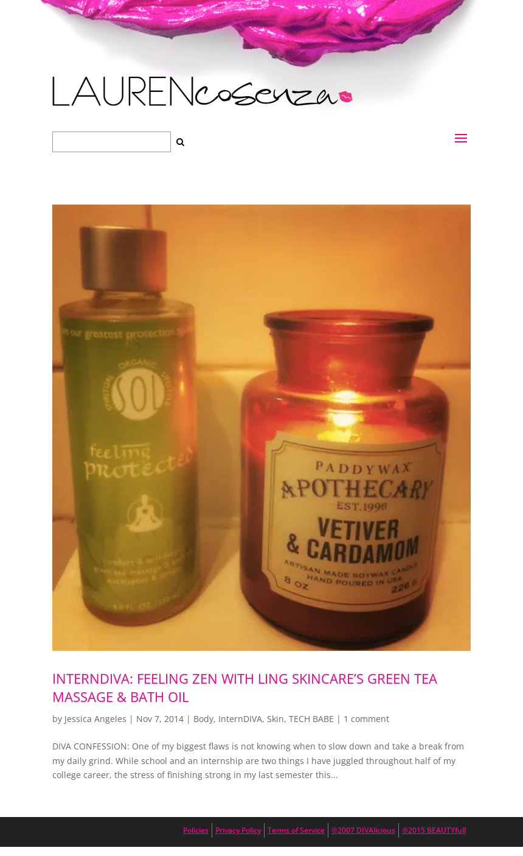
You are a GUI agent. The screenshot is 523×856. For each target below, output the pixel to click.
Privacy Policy (238, 830)
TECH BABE (311, 718)
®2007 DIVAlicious (363, 830)
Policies (196, 830)
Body (203, 718)
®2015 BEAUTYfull (434, 830)
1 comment (366, 718)
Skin (275, 718)
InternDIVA (240, 718)
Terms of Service (296, 830)
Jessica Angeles (95, 718)
